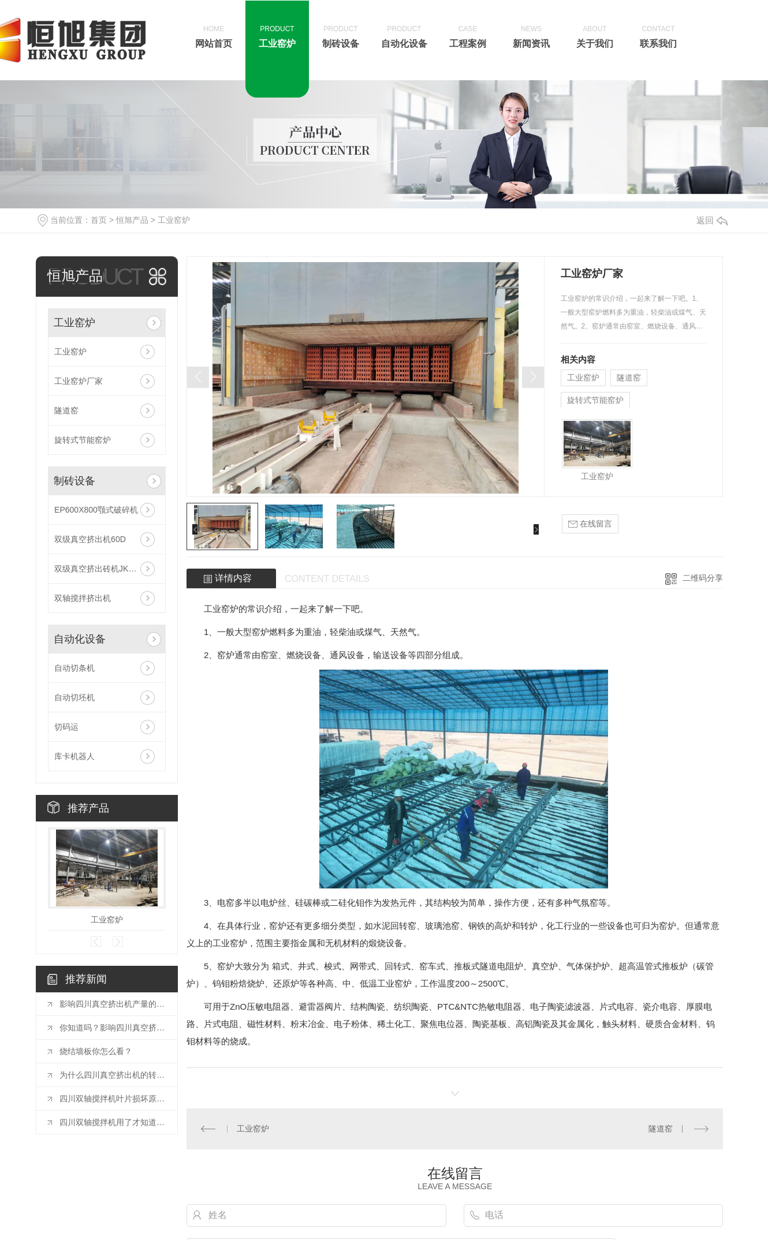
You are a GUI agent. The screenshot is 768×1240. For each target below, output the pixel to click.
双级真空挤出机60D (90, 539)
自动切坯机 (74, 697)
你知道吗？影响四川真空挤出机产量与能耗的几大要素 (112, 1027)
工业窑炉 (277, 36)
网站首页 (213, 36)
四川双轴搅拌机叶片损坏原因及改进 (112, 1098)
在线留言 (590, 524)
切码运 (66, 726)
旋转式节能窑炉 (82, 440)
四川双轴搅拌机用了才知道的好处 (112, 1122)
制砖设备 (340, 36)
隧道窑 (66, 410)
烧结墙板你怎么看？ (95, 1051)
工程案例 (467, 36)
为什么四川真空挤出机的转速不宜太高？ (112, 1075)
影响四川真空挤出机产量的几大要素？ (112, 1004)
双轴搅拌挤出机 (82, 598)
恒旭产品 (132, 220)
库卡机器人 (74, 756)
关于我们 (595, 36)
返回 (712, 220)
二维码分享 (703, 577)
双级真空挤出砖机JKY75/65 (104, 568)
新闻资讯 (531, 36)
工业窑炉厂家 (78, 381)
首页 (99, 220)
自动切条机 (74, 668)
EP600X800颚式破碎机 (96, 509)
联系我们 (658, 36)
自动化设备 (404, 36)
